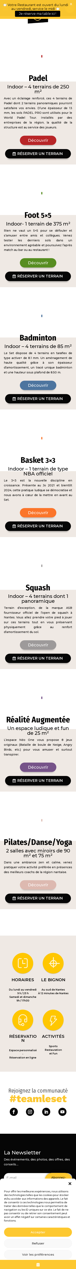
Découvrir (38, 123)
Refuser (38, 1243)
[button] (70, 1184)
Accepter (38, 1232)
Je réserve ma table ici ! (37, 14)
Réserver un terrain (40, 137)
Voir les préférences (38, 1254)
